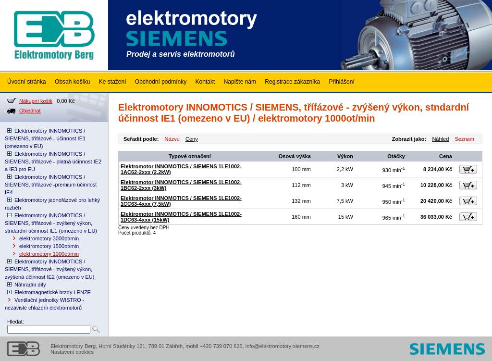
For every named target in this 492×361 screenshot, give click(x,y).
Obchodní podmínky (160, 81)
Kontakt (205, 81)
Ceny (191, 139)
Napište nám (240, 81)
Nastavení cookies (72, 352)
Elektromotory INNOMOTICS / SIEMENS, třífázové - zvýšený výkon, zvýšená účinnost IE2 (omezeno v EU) (49, 269)
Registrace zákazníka (292, 81)
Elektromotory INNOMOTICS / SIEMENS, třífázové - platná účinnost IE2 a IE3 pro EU (53, 161)
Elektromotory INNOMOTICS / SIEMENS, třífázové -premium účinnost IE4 (51, 184)
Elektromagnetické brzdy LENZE (52, 292)
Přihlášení (341, 81)
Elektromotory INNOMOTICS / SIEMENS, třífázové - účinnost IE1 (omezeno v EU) (45, 138)
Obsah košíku (72, 81)
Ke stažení (112, 81)
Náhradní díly (30, 284)
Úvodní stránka (26, 81)
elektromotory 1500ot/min (49, 246)
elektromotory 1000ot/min (49, 254)
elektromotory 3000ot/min (49, 238)
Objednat (30, 110)
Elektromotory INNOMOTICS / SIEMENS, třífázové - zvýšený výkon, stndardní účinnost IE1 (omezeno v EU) (51, 223)
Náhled (440, 139)
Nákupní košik (35, 101)
